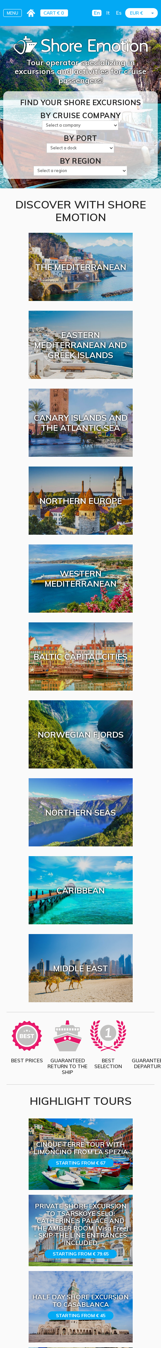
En (97, 13)
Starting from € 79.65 (81, 1254)
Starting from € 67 (80, 1163)
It (108, 13)
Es (119, 13)
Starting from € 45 (80, 1315)
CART (50, 13)
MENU (12, 13)
